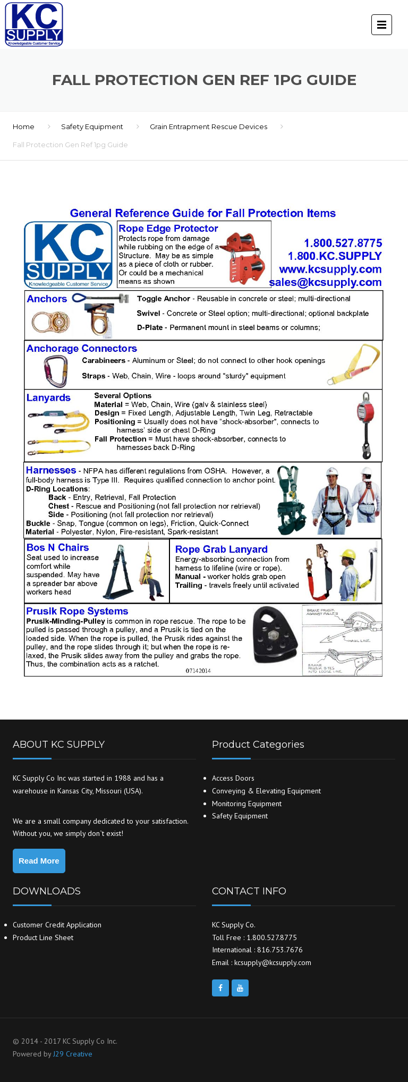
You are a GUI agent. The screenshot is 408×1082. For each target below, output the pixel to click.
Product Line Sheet (43, 937)
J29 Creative (72, 1054)
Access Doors (233, 778)
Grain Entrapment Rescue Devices (208, 126)
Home (24, 126)
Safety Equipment (92, 126)
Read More (39, 860)
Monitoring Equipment (247, 803)
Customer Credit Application (57, 924)
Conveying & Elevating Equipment (266, 791)
